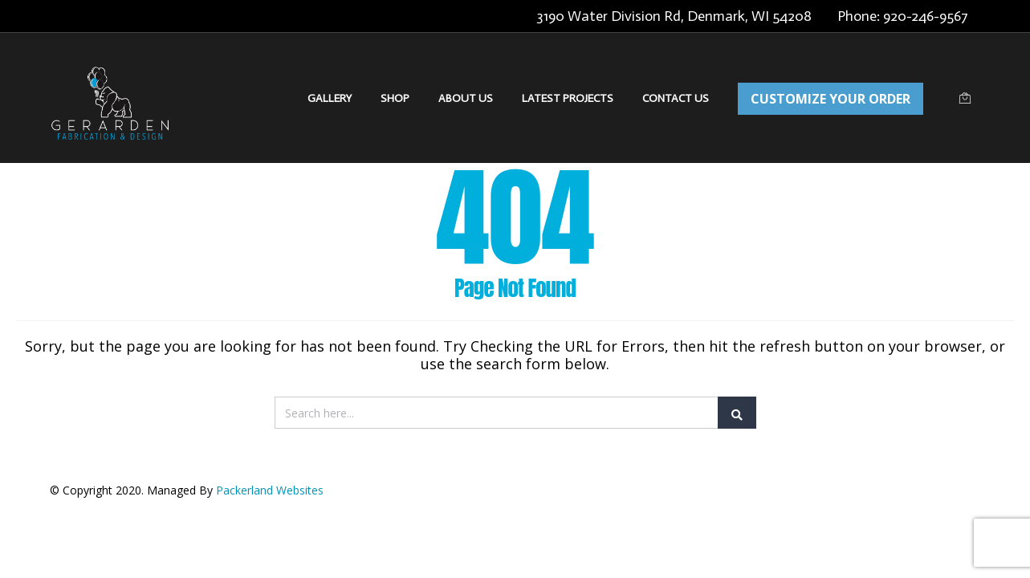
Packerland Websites (270, 490)
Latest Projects (567, 98)
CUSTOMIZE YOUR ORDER (830, 99)
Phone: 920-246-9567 (902, 16)
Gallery (329, 98)
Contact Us (675, 98)
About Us (465, 98)
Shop (395, 98)
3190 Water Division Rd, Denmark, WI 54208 (674, 16)
